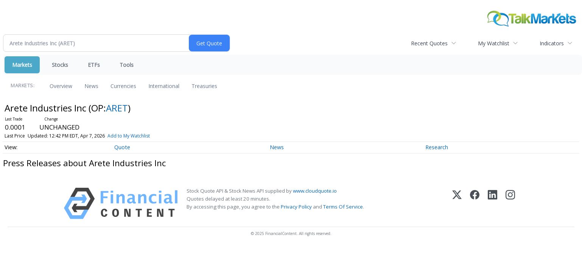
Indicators (552, 43)
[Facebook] (474, 203)
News (91, 86)
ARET (117, 108)
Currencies (123, 86)
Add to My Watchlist (128, 136)
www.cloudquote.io (315, 190)
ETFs (94, 64)
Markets (22, 64)
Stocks (60, 64)
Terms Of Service (343, 206)
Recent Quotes (429, 43)
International (163, 86)
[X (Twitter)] (457, 203)
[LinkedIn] (492, 203)
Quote (122, 147)
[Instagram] (510, 203)
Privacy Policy (296, 206)
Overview (61, 86)
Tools (127, 64)
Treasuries (204, 86)
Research (436, 147)
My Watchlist (493, 43)
